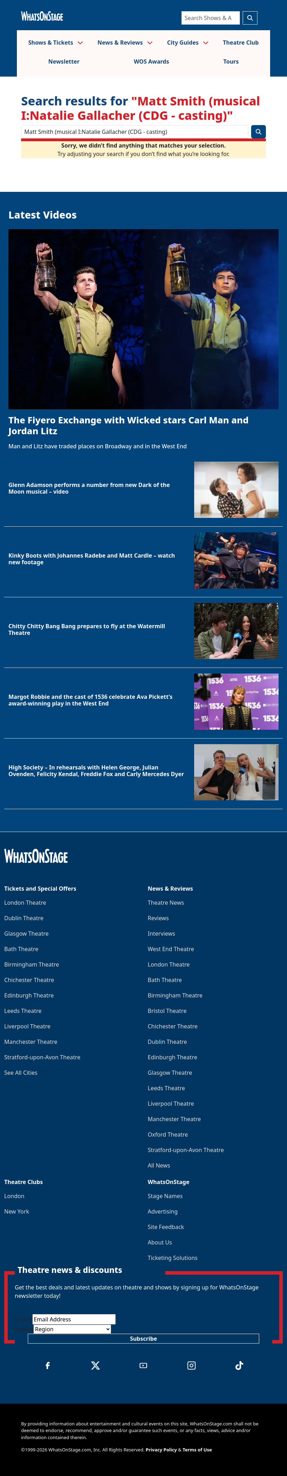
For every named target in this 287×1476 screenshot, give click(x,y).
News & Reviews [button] (125, 42)
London (14, 1196)
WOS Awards (151, 61)
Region (24, 1329)
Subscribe (143, 1338)
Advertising (163, 1211)
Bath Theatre (21, 949)
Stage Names (165, 1196)
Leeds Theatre (23, 1011)
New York (16, 1211)
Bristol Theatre (167, 1011)
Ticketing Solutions (173, 1258)
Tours (231, 61)
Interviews (161, 933)
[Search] (210, 18)
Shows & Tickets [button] (55, 42)
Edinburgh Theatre (29, 995)
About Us (160, 1242)
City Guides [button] (188, 42)
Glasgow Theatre (26, 933)
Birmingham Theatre (31, 964)
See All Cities (20, 1073)
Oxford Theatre (168, 1134)
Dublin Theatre (24, 918)
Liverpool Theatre (27, 1026)
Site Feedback (166, 1227)
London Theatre (25, 902)
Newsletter (63, 61)
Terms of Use (197, 1449)
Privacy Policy (161, 1449)
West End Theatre (171, 949)
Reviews (158, 918)
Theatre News (166, 902)
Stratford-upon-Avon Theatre (42, 1057)
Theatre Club (241, 42)
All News (159, 1165)
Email (23, 1319)
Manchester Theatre (30, 1042)
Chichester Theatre (29, 980)
